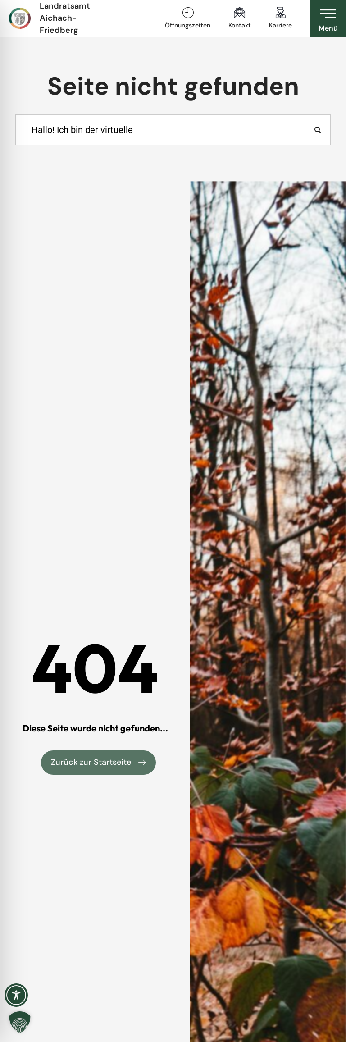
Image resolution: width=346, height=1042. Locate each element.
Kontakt (239, 25)
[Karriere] (281, 12)
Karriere (280, 25)
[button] (20, 1022)
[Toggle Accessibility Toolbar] (16, 995)
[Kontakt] (240, 12)
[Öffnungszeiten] (188, 12)
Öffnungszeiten (187, 25)
